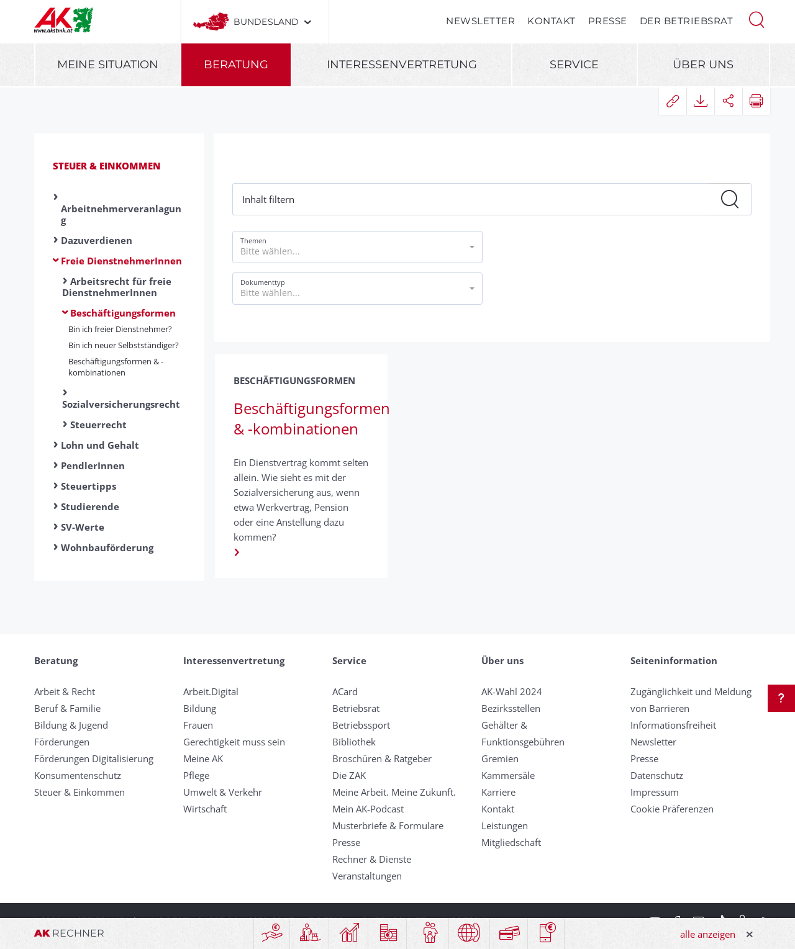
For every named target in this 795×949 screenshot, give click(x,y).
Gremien (500, 758)
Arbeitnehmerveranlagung (121, 214)
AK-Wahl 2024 (511, 691)
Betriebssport (361, 725)
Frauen (198, 725)
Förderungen (61, 741)
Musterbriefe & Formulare (387, 825)
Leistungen (504, 825)
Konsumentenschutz (77, 775)
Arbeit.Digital (210, 691)
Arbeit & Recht (64, 691)
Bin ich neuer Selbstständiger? (123, 345)
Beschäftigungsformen (123, 313)
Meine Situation (107, 64)
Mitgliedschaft (511, 842)
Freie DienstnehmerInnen (121, 260)
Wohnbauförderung (107, 547)
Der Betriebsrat (687, 21)
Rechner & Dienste (371, 859)
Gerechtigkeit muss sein (234, 741)
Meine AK (203, 758)
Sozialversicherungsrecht (121, 404)
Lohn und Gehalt (100, 445)
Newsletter (480, 21)
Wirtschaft (205, 809)
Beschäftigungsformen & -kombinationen (115, 367)
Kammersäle (508, 775)
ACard (345, 691)
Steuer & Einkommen (107, 166)
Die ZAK (349, 775)
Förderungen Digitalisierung (93, 758)
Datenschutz (656, 775)
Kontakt (551, 21)
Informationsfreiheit (673, 725)
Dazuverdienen (96, 240)
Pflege (196, 775)
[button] (756, 18)
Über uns (703, 64)
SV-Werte (82, 527)
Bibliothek (354, 741)
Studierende (90, 506)
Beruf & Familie (67, 708)
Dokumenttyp (262, 282)
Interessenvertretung (402, 64)
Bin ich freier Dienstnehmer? (120, 329)
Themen (253, 240)
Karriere (498, 792)
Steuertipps (88, 486)
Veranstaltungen (367, 876)
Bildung (199, 708)
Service (574, 64)
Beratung (236, 64)
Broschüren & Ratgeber (382, 758)
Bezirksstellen (510, 708)
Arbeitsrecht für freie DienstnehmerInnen (116, 287)
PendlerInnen (93, 465)
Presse (607, 21)
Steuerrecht (98, 424)
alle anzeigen (707, 934)
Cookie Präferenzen (672, 809)
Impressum (654, 792)
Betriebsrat (355, 708)
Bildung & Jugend (71, 725)
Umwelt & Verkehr (222, 792)
